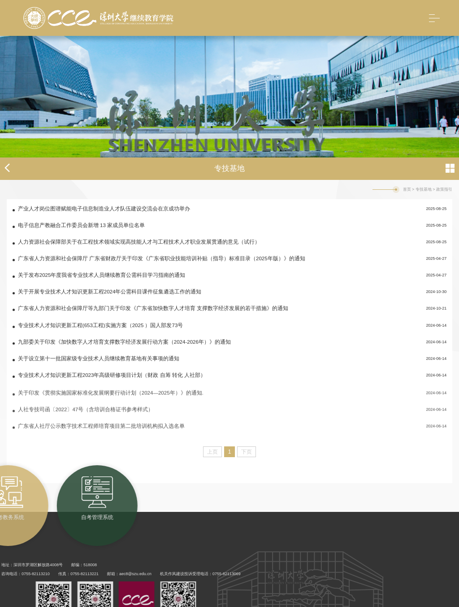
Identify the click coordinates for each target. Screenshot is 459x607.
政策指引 (444, 189)
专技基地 (424, 189)
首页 (407, 189)
